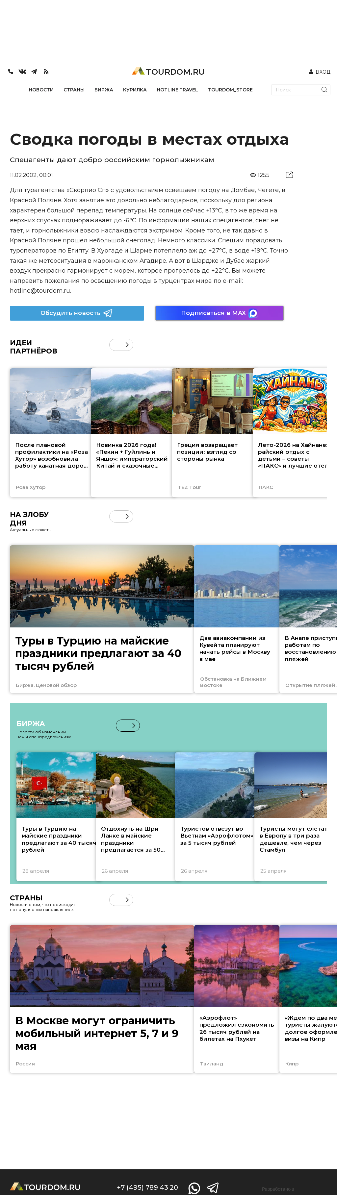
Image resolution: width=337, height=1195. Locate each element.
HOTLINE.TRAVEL (177, 90)
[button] (127, 344)
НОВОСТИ (41, 90)
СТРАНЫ (74, 90)
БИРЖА (103, 90)
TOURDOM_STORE (230, 90)
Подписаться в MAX (219, 313)
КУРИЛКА (135, 90)
